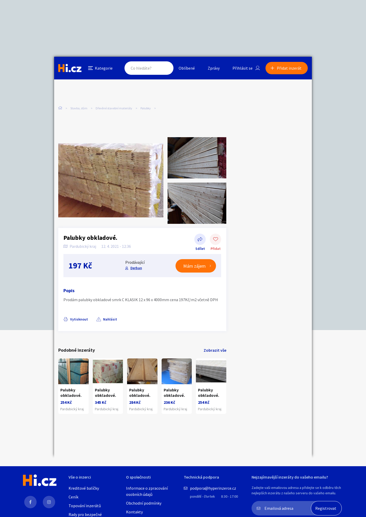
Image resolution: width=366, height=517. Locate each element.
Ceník (73, 496)
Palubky (145, 108)
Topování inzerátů (85, 505)
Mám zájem (194, 266)
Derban (136, 268)
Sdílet (200, 240)
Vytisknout (79, 319)
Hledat (164, 68)
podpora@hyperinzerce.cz (213, 488)
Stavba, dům (78, 108)
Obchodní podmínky (143, 503)
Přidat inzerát (289, 68)
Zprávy (214, 68)
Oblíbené (187, 68)
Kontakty (134, 511)
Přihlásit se (242, 68)
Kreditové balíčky (84, 488)
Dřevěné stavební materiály (114, 108)
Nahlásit (110, 319)
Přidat (215, 240)
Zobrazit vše (215, 350)
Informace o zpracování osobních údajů (147, 491)
